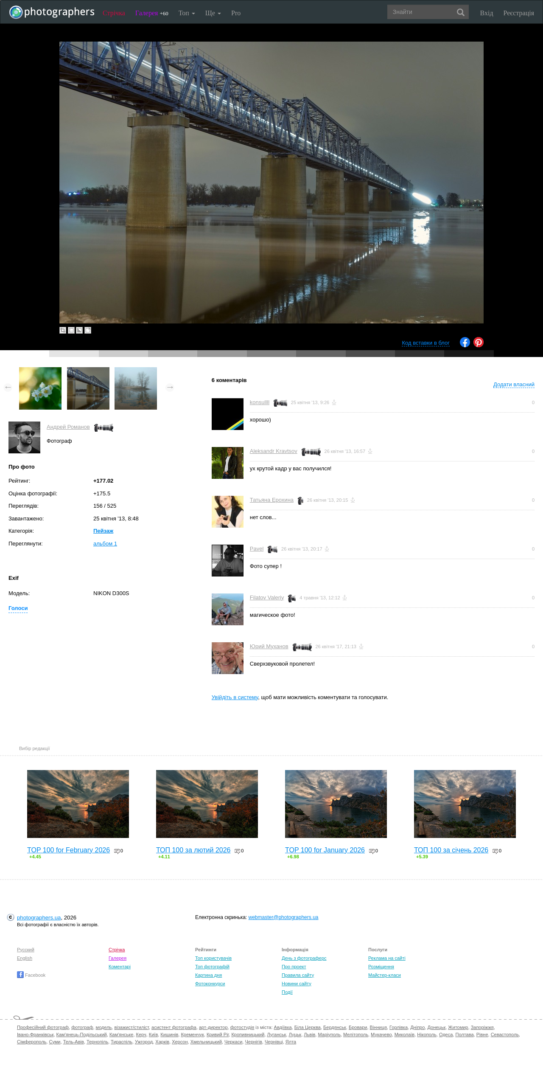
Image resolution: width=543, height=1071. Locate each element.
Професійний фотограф (43, 1027)
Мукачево (381, 1034)
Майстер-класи (384, 975)
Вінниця (378, 1027)
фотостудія (242, 1027)
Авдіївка (283, 1027)
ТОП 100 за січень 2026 (451, 850)
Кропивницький (247, 1034)
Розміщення (381, 966)
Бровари (358, 1027)
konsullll (259, 402)
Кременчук (192, 1034)
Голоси (18, 608)
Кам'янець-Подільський (81, 1034)
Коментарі (120, 966)
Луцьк (294, 1034)
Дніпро (417, 1027)
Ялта (290, 1041)
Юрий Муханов (269, 646)
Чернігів (253, 1041)
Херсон (180, 1041)
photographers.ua (39, 917)
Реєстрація (519, 13)
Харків (162, 1041)
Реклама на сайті (387, 958)
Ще (213, 13)
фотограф (82, 1027)
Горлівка (398, 1027)
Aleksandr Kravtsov (273, 451)
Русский (25, 949)
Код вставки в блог (426, 343)
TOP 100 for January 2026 (325, 850)
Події (287, 992)
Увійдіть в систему (235, 697)
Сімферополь (31, 1041)
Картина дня (208, 975)
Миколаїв (405, 1034)
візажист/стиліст (131, 1027)
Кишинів (169, 1034)
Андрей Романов (68, 427)
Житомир (458, 1027)
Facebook (31, 975)
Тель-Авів (73, 1041)
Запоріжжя (482, 1027)
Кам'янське (121, 1034)
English (24, 958)
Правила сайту (298, 975)
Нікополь (426, 1034)
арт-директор (213, 1027)
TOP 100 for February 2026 (68, 850)
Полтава (464, 1034)
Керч (141, 1034)
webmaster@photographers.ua (284, 917)
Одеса (446, 1034)
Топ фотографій (212, 966)
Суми (54, 1041)
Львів (309, 1034)
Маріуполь (329, 1034)
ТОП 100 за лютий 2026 (193, 850)
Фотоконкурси (210, 983)
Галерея (151, 13)
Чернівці (274, 1041)
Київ (153, 1034)
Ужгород (144, 1041)
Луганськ (276, 1034)
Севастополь (505, 1034)
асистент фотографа (173, 1027)
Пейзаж (103, 531)
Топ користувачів (213, 958)
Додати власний (514, 384)
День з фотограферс (304, 958)
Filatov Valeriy (267, 597)
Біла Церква (307, 1027)
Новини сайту (296, 983)
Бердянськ (334, 1027)
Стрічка (114, 13)
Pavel (257, 548)
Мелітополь (355, 1034)
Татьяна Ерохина (272, 500)
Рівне (482, 1034)
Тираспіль (121, 1041)
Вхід (486, 13)
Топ (187, 13)
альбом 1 (105, 543)
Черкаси (233, 1041)
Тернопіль (97, 1041)
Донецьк (436, 1027)
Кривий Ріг (218, 1034)
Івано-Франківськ (35, 1034)
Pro (236, 13)
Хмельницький (206, 1041)
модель (104, 1027)
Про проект (294, 966)
